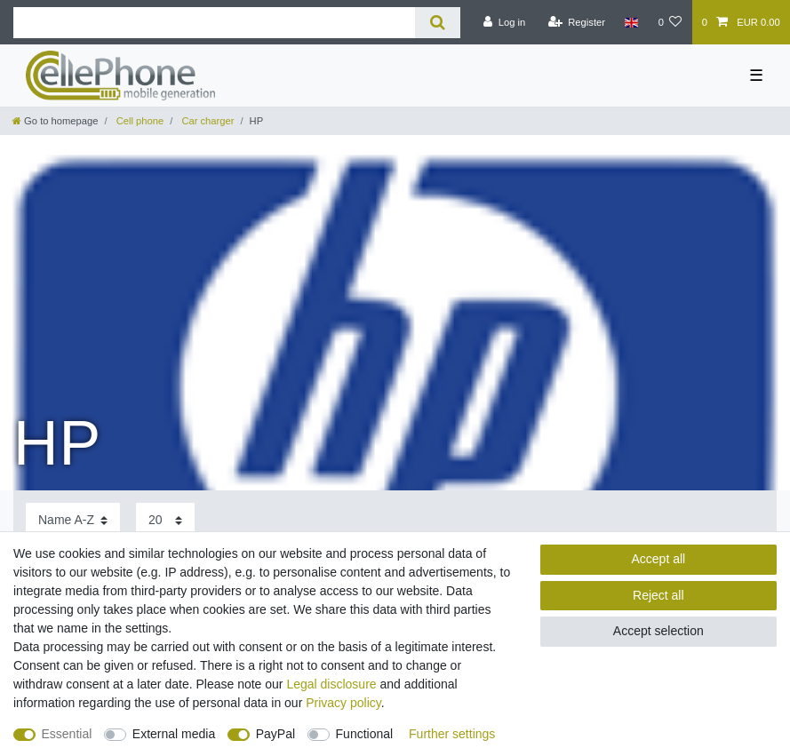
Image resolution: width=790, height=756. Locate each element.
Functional (365, 734)
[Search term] (214, 22)
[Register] (576, 22)
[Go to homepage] (55, 120)
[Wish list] (669, 22)
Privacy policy (343, 703)
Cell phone (139, 120)
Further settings (452, 734)
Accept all (658, 559)
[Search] (437, 22)
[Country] (631, 22)
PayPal (275, 734)
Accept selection (658, 631)
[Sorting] (73, 520)
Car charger (206, 120)
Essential (67, 734)
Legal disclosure (331, 684)
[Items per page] (165, 520)
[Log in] (504, 22)
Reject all (658, 595)
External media (173, 734)
